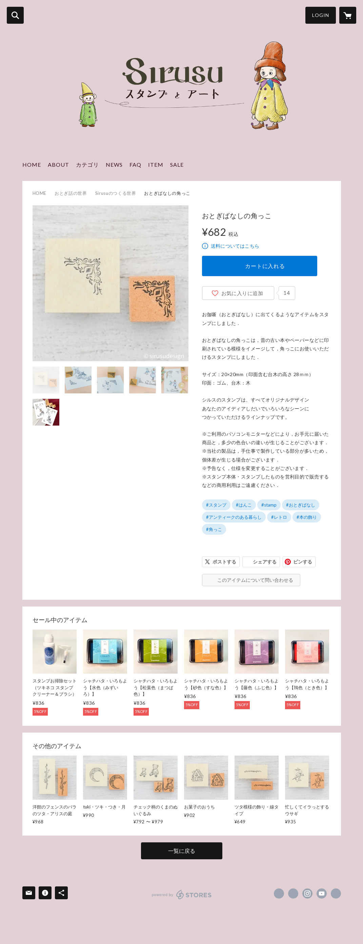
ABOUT (58, 164)
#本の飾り (307, 517)
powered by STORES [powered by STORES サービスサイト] (182, 894)
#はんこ (244, 505)
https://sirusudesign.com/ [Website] (336, 893)
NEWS (114, 164)
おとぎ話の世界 (71, 193)
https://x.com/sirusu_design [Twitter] (293, 893)
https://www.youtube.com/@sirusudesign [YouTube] (322, 893)
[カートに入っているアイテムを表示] (347, 15)
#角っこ (214, 529)
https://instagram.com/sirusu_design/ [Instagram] (307, 893)
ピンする (302, 562)
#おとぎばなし (300, 505)
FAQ (135, 164)
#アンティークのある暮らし (234, 517)
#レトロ (279, 517)
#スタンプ (216, 505)
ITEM (155, 164)
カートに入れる (265, 266)
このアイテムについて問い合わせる (255, 580)
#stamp (269, 505)
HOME (31, 164)
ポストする (224, 562)
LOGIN (320, 15)
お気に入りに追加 (242, 293)
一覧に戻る (181, 850)
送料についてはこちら (235, 246)
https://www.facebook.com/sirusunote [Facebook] (279, 893)
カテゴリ (87, 164)
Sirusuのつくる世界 (115, 193)
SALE (177, 164)
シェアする (265, 562)
